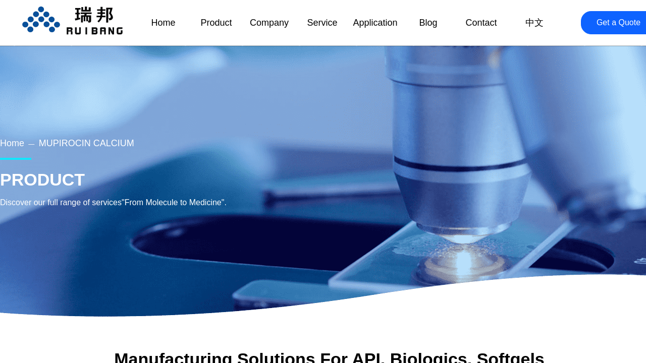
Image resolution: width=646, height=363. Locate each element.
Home (12, 143)
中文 (534, 23)
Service (322, 23)
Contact (481, 23)
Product (216, 23)
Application (375, 23)
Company (269, 23)
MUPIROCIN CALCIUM (86, 143)
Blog (428, 23)
